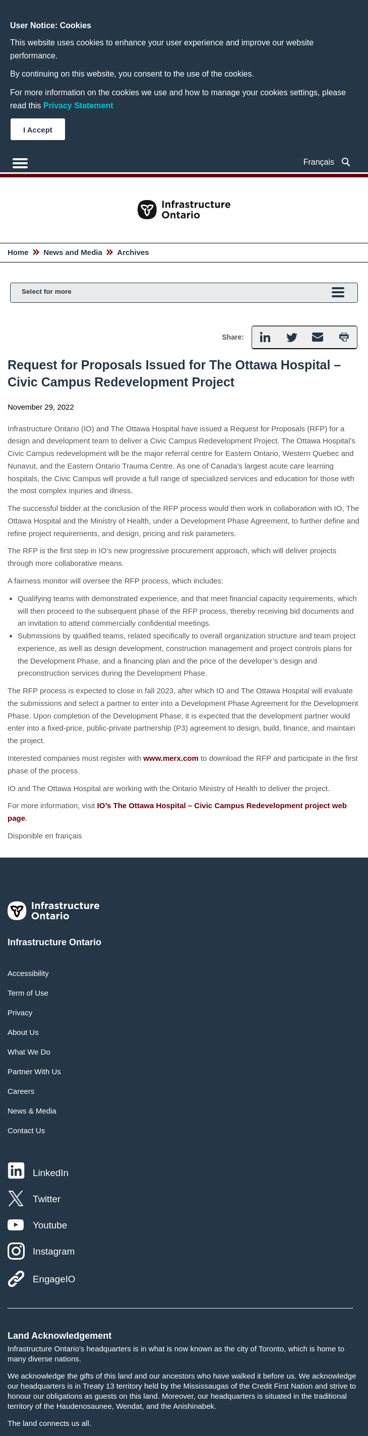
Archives (133, 252)
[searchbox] (346, 162)
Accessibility (28, 973)
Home (18, 252)
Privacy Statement (78, 105)
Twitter (46, 1199)
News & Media (32, 1110)
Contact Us (26, 1130)
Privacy (20, 1012)
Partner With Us (34, 1071)
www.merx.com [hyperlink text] (170, 758)
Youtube (50, 1225)
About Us (23, 1032)
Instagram (54, 1251)
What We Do (29, 1052)
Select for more (183, 293)
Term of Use (28, 993)
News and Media (72, 252)
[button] (265, 337)
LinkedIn (51, 1172)
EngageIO (54, 1279)
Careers (21, 1091)
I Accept (37, 129)
